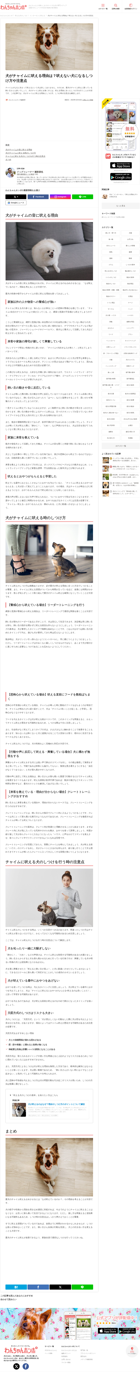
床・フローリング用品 (110, 353)
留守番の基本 (130, 372)
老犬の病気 (130, 413)
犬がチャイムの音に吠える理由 (18, 150)
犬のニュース (110, 246)
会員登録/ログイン (131, 9)
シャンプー (130, 328)
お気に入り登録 (87, 100)
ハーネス (130, 315)
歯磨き (111, 432)
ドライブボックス (130, 347)
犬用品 (130, 296)
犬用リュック (110, 347)
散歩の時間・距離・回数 (110, 290)
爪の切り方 (111, 438)
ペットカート (110, 341)
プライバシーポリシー (88, 1353)
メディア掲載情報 (86, 1359)
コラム (111, 265)
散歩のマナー (110, 296)
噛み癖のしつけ (130, 271)
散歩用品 (130, 284)
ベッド (130, 309)
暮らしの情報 (130, 246)
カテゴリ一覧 (103, 9)
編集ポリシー (66, 1353)
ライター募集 (66, 1362)
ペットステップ (111, 366)
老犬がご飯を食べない (110, 413)
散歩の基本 (130, 277)
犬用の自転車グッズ (130, 353)
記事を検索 (115, 9)
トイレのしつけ (111, 277)
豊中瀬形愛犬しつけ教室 (25, 174)
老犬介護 (111, 394)
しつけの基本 (130, 265)
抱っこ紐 (111, 372)
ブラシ (130, 334)
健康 (130, 252)
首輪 (110, 322)
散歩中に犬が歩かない (130, 290)
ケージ (130, 303)
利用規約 (64, 1356)
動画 (130, 258)
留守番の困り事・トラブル (110, 386)
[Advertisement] (27, 120)
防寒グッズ (130, 366)
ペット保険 (48, 1353)
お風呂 (130, 425)
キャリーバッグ (130, 341)
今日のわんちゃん (51, 1350)
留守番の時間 (110, 379)
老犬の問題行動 (111, 406)
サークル (111, 309)
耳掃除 (130, 438)
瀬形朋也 (38, 172)
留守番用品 (130, 379)
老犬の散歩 (130, 406)
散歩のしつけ (110, 284)
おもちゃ (111, 328)
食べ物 (111, 239)
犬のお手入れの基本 (130, 419)
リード (111, 334)
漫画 (110, 258)
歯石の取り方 (130, 432)
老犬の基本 (130, 385)
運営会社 (83, 1356)
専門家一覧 (84, 1350)
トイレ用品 (111, 303)
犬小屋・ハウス (111, 315)
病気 (110, 252)
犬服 (110, 360)
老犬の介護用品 (130, 394)
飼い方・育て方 (111, 233)
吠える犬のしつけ (111, 271)
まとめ (8, 159)
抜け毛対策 (111, 425)
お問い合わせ (66, 1359)
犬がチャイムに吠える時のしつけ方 (20, 153)
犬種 (130, 233)
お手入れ (130, 239)
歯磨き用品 (130, 322)
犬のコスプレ (130, 360)
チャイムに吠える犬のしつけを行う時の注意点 (25, 156)
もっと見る (120, 206)
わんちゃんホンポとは (69, 1350)
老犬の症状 (111, 419)
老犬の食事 (130, 400)
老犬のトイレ (110, 400)
